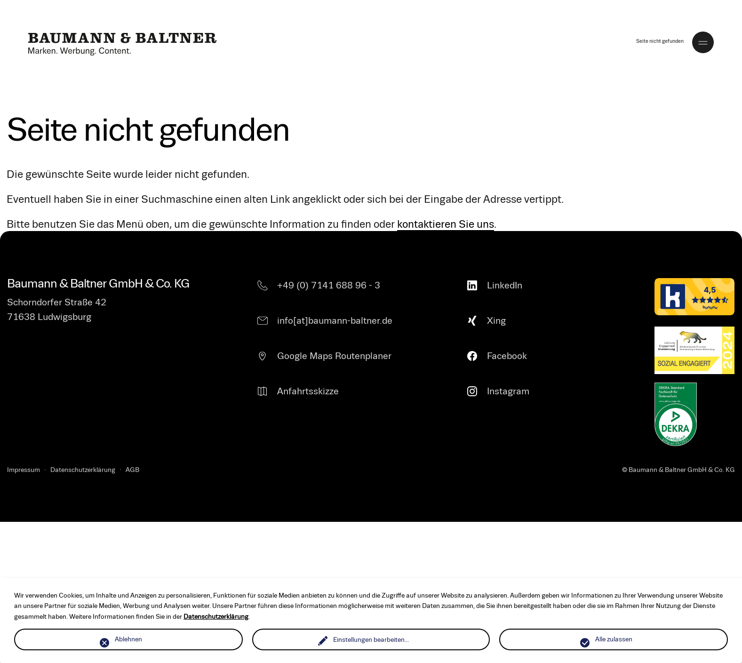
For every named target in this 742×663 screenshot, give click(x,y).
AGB (132, 469)
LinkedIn (504, 285)
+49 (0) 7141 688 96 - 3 (328, 285)
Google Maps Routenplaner (334, 356)
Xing (496, 321)
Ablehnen (128, 639)
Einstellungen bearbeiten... (371, 639)
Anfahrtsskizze (308, 391)
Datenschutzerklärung (82, 469)
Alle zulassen (613, 639)
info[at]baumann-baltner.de (334, 321)
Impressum (23, 469)
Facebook (507, 356)
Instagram (508, 391)
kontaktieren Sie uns (445, 224)
